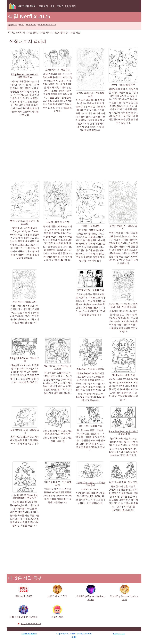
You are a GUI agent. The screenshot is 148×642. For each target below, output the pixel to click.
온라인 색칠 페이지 (66, 6)
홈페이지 (43, 6)
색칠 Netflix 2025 (47, 24)
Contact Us (119, 633)
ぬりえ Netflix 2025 (31, 623)
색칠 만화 (31, 24)
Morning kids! (22, 6)
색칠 (52, 6)
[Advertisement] (74, 156)
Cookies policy (29, 633)
